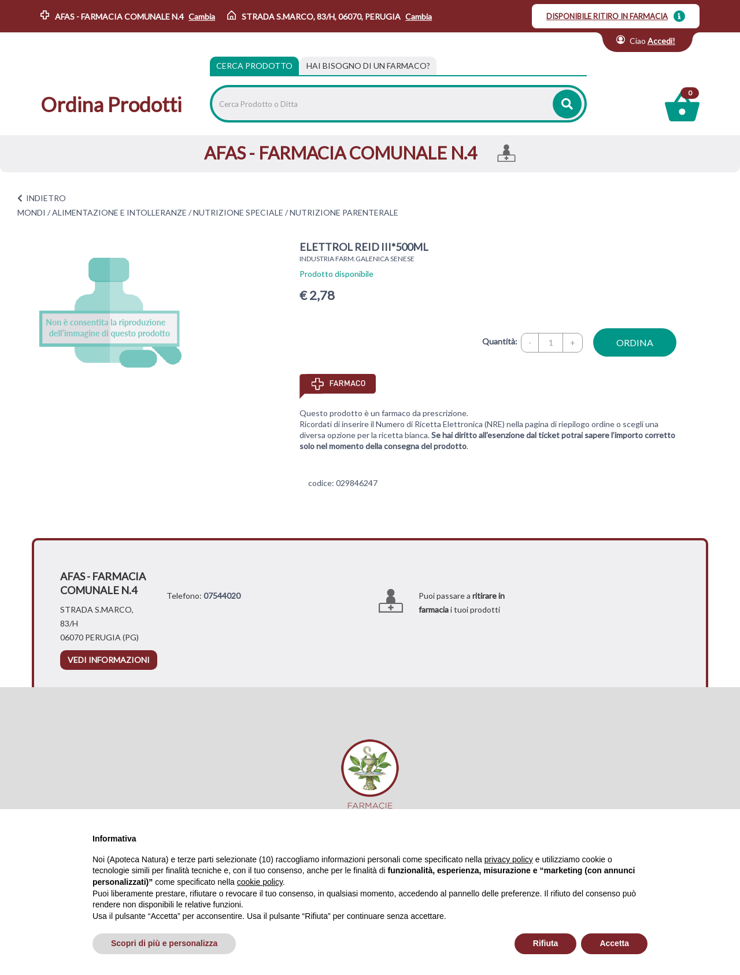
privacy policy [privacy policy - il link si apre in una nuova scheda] (508, 859)
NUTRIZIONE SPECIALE (238, 212)
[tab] (368, 66)
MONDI (31, 212)
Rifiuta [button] (545, 943)
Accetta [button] (614, 943)
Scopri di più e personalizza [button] (164, 943)
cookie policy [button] (260, 882)
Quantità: (499, 341)
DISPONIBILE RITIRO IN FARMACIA (607, 16)
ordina (634, 342)
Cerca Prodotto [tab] (254, 66)
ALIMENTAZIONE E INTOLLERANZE (119, 212)
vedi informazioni (109, 660)
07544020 (222, 595)
